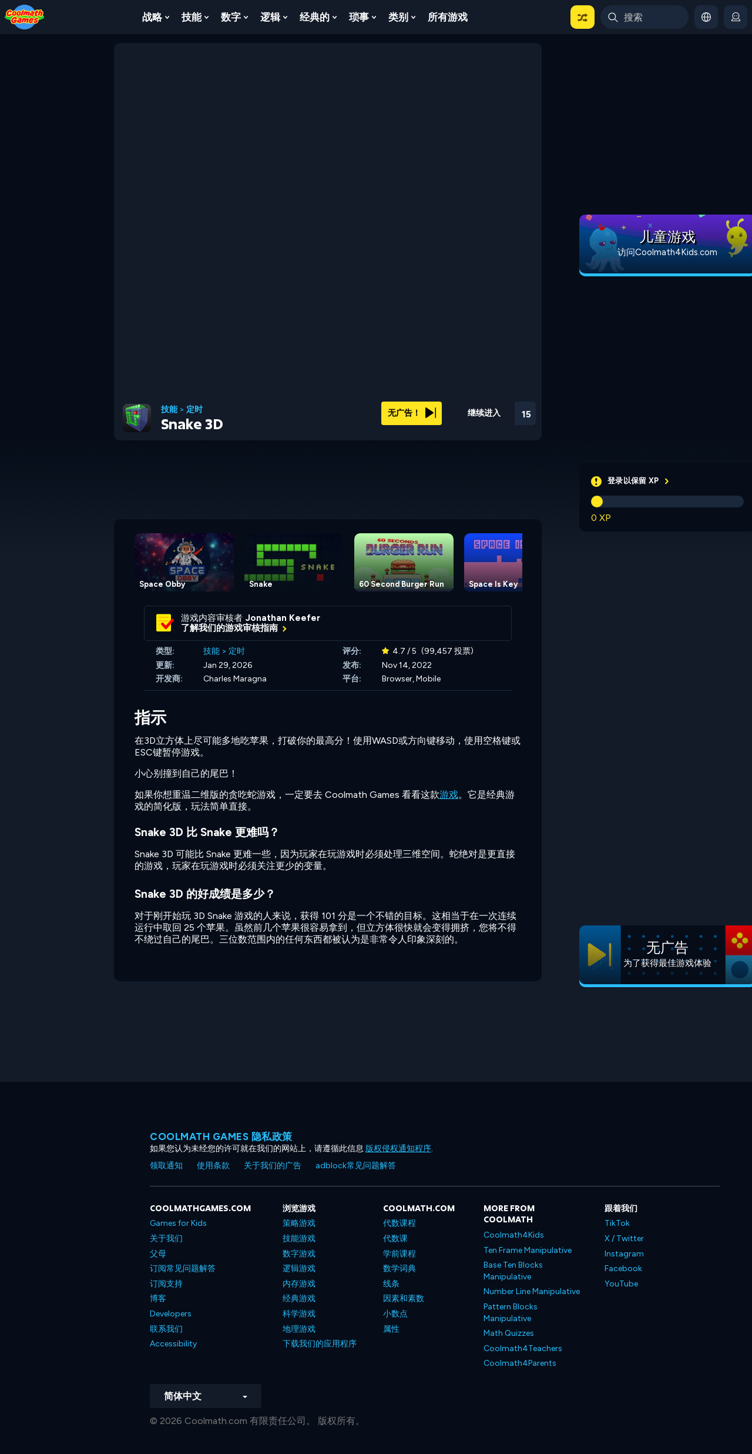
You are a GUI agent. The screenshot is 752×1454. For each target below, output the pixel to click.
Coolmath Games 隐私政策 (221, 1136)
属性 (391, 1329)
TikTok (617, 1223)
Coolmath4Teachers (523, 1348)
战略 (152, 17)
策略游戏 (299, 1223)
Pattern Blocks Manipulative (511, 1312)
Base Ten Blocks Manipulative (513, 1271)
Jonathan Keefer (283, 618)
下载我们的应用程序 (320, 1344)
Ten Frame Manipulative (528, 1250)
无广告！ (412, 413)
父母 (158, 1254)
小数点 (395, 1314)
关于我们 (166, 1239)
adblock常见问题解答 (355, 1166)
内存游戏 (299, 1284)
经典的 (315, 17)
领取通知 (166, 1166)
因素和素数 (403, 1298)
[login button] (735, 17)
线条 (391, 1284)
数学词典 (399, 1268)
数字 (231, 17)
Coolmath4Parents (520, 1363)
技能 (192, 17)
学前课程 (399, 1254)
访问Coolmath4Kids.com (667, 252)
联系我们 (166, 1329)
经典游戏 (299, 1298)
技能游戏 (299, 1239)
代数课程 (399, 1223)
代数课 (395, 1239)
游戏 (448, 794)
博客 (158, 1298)
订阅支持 (166, 1284)
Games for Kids (178, 1223)
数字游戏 (299, 1254)
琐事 (359, 17)
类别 (398, 17)
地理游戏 (299, 1329)
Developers (171, 1314)
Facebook (623, 1268)
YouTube (621, 1284)
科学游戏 (299, 1314)
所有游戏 (448, 17)
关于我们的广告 (272, 1166)
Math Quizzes (509, 1333)
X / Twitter (624, 1239)
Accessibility (173, 1344)
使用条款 (213, 1166)
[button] (582, 17)
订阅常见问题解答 (183, 1268)
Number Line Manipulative (532, 1291)
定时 (194, 410)
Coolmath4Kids (514, 1235)
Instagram (624, 1254)
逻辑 (270, 17)
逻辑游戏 (299, 1268)
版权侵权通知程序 (398, 1149)
